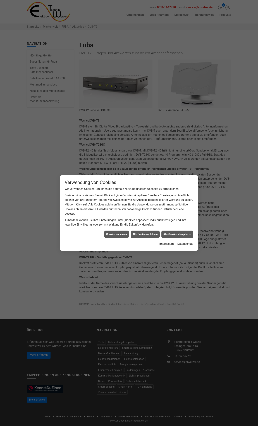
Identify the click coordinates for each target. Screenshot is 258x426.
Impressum (166, 229)
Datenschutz (185, 229)
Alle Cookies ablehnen (145, 219)
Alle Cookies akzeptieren (177, 219)
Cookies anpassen (116, 219)
